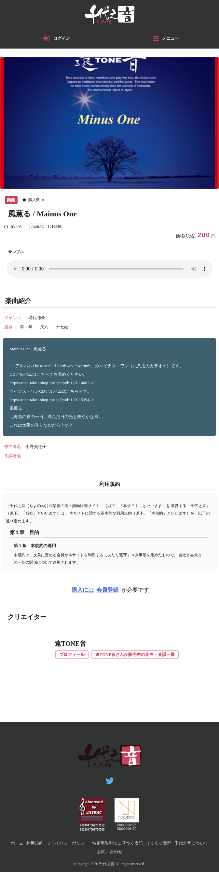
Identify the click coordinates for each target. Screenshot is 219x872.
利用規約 (34, 843)
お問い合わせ (109, 851)
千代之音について (191, 843)
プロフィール (72, 654)
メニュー (170, 38)
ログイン (61, 38)
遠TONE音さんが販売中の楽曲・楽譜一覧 (135, 654)
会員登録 (107, 590)
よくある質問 (158, 843)
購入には (83, 590)
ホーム (17, 843)
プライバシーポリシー (68, 843)
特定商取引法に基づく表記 (117, 843)
